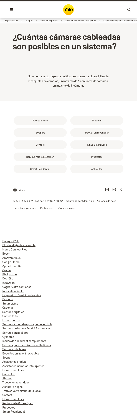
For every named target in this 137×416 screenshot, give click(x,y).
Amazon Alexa (11, 258)
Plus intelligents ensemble (18, 245)
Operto (6, 270)
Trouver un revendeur (15, 382)
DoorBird (7, 278)
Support (7, 357)
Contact (7, 395)
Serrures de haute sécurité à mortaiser (26, 328)
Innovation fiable (13, 291)
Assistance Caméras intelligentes (23, 366)
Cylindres (8, 336)
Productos (8, 407)
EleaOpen (8, 282)
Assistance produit (14, 361)
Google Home (11, 262)
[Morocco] (20, 188)
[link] (14, 20)
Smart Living (10, 303)
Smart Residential (13, 411)
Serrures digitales (13, 312)
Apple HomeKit (12, 266)
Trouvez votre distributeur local (21, 391)
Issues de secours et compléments (24, 341)
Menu (17, 9)
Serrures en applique (15, 332)
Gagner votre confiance (16, 287)
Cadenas (8, 307)
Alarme (7, 378)
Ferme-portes (11, 320)
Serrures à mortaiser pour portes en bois (27, 324)
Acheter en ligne (12, 386)
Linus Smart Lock (13, 370)
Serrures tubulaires (14, 349)
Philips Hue (9, 274)
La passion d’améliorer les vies (21, 295)
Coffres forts (10, 316)
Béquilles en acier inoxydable (20, 353)
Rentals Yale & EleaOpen (17, 403)
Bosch (6, 253)
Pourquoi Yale (10, 241)
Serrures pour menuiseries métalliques (26, 345)
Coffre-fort (8, 374)
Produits (7, 299)
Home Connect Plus (14, 249)
